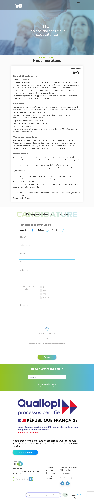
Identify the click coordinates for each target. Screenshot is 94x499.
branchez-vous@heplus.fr (69, 478)
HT (43, 290)
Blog (50, 476)
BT (43, 286)
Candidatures (50, 473)
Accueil (50, 468)
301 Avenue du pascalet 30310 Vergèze (68, 469)
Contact (50, 478)
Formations (50, 470)
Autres (45, 297)
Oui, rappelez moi (47, 384)
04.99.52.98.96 (65, 474)
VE (43, 294)
